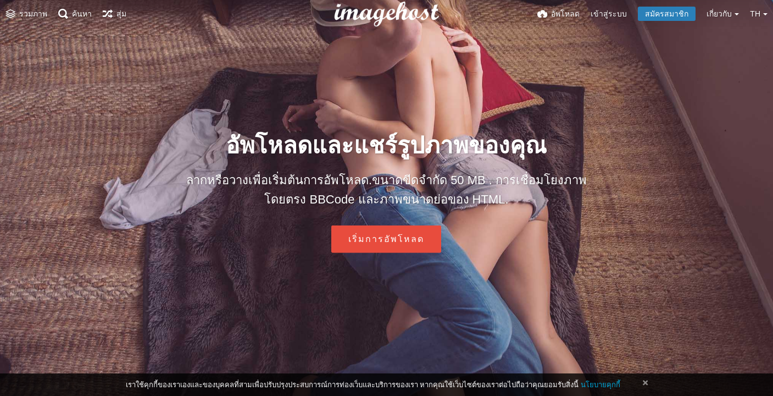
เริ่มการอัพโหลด (386, 239)
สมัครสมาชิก (666, 13)
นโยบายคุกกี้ (600, 385)
